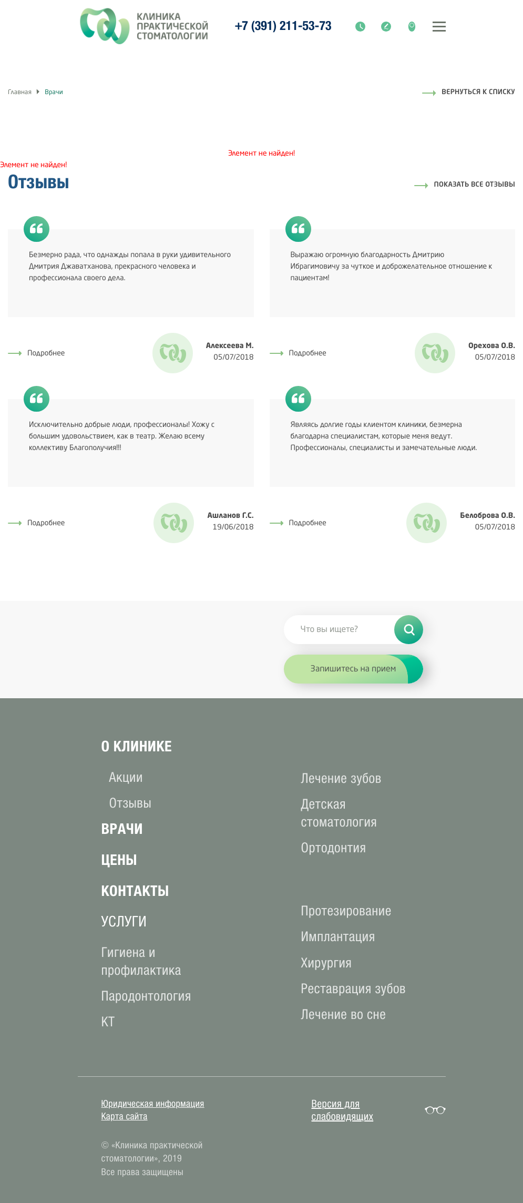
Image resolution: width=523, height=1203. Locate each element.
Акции (126, 777)
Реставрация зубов (353, 988)
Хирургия (326, 963)
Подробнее (36, 354)
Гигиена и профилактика (141, 961)
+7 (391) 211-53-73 (283, 26)
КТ (108, 1021)
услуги (124, 921)
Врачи (122, 829)
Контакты (135, 891)
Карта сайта (124, 1116)
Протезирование (346, 911)
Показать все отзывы (474, 185)
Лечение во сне (343, 1014)
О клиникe (136, 746)
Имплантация (338, 936)
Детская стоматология (339, 813)
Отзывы (130, 803)
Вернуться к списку (478, 92)
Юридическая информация (152, 1103)
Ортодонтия (333, 847)
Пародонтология (146, 996)
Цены (119, 860)
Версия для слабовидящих (343, 1110)
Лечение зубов (341, 778)
